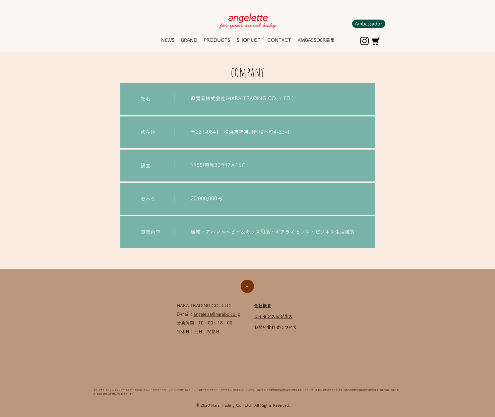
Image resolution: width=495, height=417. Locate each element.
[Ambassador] (368, 24)
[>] (247, 286)
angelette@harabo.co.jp (217, 314)
